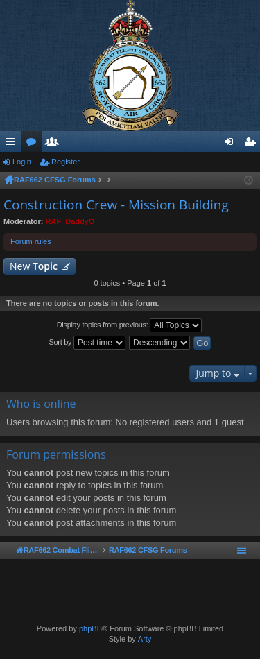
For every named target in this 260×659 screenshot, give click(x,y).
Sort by (87, 343)
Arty (145, 639)
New (34, 266)
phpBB (90, 628)
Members (54, 144)
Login (21, 161)
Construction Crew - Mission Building (116, 205)
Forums (34, 144)
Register (65, 161)
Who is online (41, 403)
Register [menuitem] (252, 144)
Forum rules (30, 241)
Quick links (13, 144)
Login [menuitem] (232, 144)
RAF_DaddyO (70, 221)
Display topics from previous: (129, 325)
